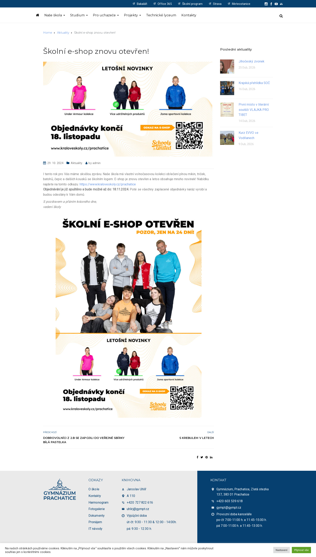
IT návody (95, 529)
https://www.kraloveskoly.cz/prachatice (108, 184)
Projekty (131, 15)
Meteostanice (241, 4)
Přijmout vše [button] (301, 550)
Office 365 (165, 4)
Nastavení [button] (281, 550)
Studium (77, 15)
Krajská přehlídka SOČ (254, 83)
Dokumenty (96, 516)
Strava (217, 4)
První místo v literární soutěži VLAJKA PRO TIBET (254, 110)
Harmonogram (98, 502)
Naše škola (53, 15)
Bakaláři (142, 4)
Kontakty (188, 15)
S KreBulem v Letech (196, 438)
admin (97, 163)
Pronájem (95, 522)
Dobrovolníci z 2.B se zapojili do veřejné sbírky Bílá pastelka (83, 440)
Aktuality (76, 163)
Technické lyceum (161, 15)
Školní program (192, 4)
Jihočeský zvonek (252, 61)
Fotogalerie (96, 509)
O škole (93, 489)
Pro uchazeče (104, 15)
